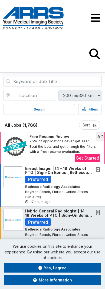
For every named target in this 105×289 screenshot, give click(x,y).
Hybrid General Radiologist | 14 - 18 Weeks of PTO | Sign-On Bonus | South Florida (57, 215)
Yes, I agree (52, 268)
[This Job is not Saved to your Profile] (99, 170)
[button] (95, 18)
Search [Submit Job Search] (39, 109)
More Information (52, 280)
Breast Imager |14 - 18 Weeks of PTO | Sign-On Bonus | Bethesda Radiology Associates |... (56, 172)
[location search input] (33, 95)
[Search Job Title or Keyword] (56, 81)
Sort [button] (90, 125)
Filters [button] (90, 109)
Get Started (87, 158)
